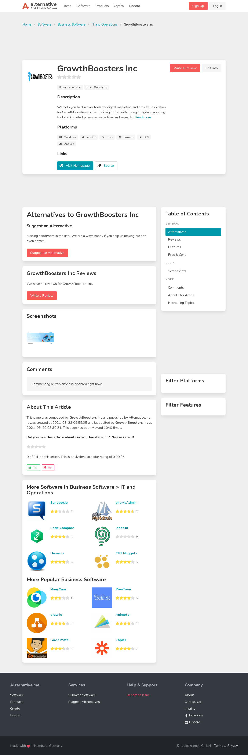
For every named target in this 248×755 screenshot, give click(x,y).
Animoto (123, 614)
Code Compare (62, 528)
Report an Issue (138, 695)
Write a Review (185, 68)
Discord (134, 6)
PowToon (123, 589)
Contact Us (193, 702)
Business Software (71, 24)
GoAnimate (59, 640)
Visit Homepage (78, 165)
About (189, 695)
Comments (176, 287)
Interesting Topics (181, 302)
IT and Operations (105, 24)
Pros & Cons (177, 254)
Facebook (194, 715)
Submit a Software (82, 695)
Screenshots (177, 271)
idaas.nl (122, 528)
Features (174, 247)
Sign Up (198, 6)
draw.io (56, 614)
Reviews (174, 239)
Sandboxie (59, 502)
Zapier (121, 640)
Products (102, 6)
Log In (217, 6)
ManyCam (58, 589)
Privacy (232, 745)
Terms (218, 745)
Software (83, 6)
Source (109, 165)
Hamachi (57, 553)
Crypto (119, 6)
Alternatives (177, 232)
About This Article (181, 295)
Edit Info (211, 68)
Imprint (190, 708)
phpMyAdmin (126, 502)
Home (67, 6)
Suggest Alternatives (84, 702)
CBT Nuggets (126, 553)
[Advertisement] (124, 42)
